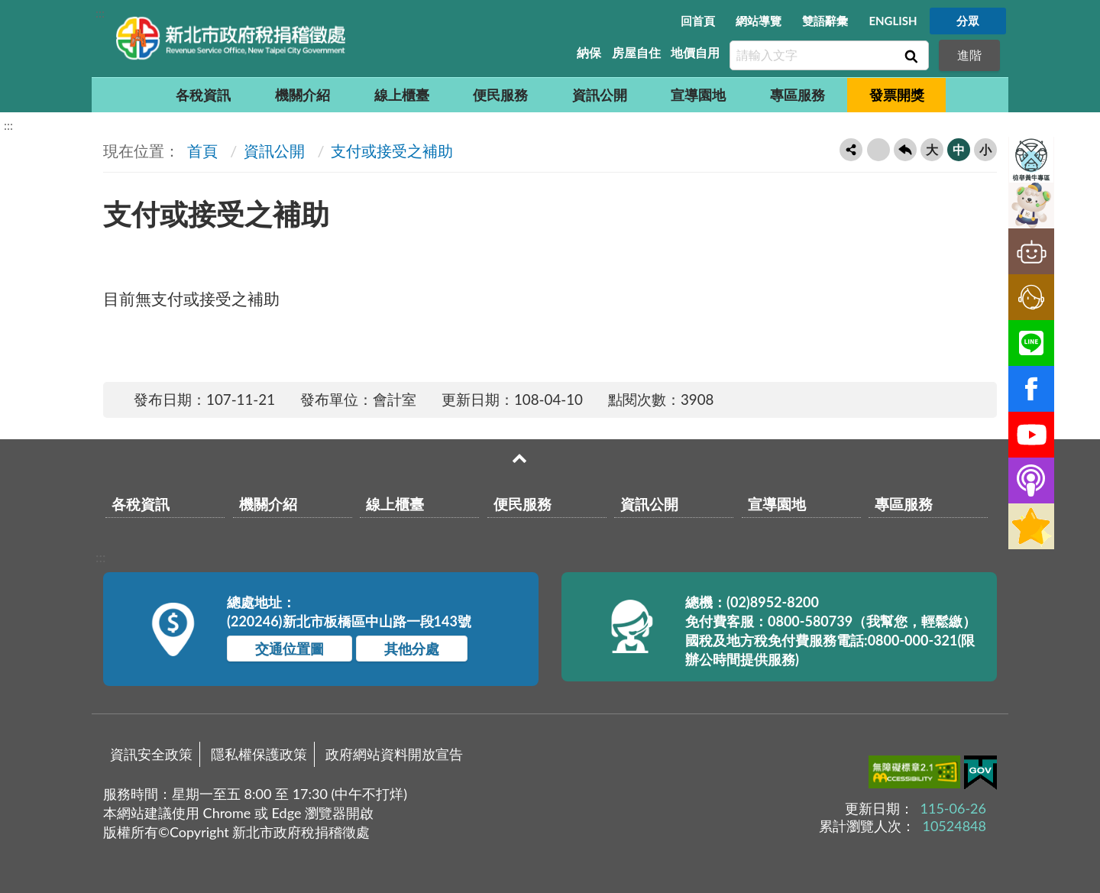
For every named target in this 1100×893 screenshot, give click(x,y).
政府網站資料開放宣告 (394, 754)
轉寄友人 (851, 149)
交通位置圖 (289, 648)
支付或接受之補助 (392, 150)
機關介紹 (302, 94)
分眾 (967, 21)
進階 (969, 54)
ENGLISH (893, 21)
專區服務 (797, 94)
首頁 (200, 150)
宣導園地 (698, 94)
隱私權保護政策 (259, 754)
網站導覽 (758, 21)
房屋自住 (636, 52)
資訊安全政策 (151, 754)
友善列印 (878, 149)
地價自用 (695, 52)
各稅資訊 (203, 94)
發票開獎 (896, 94)
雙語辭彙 (825, 21)
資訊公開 (599, 94)
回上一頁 (905, 149)
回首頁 (698, 21)
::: (100, 12)
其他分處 (411, 648)
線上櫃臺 (401, 94)
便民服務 (500, 94)
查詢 (910, 55)
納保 (589, 52)
